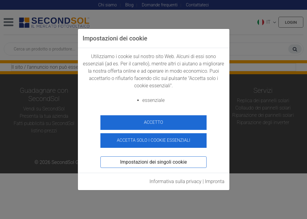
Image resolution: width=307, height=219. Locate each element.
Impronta (214, 180)
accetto (153, 122)
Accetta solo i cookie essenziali (153, 138)
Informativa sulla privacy (175, 180)
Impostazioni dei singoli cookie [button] (153, 160)
